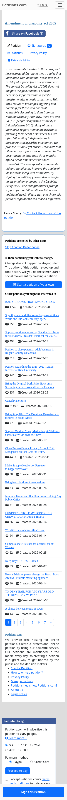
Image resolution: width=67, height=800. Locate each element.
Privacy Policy (38, 53)
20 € (37, 756)
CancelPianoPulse (15, 411)
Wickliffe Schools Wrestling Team (24, 540)
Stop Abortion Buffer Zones (22, 257)
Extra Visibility (18, 60)
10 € (24, 756)
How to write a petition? (27, 683)
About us (17, 700)
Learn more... (16, 748)
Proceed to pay (18, 781)
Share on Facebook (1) (23, 33)
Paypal (18, 772)
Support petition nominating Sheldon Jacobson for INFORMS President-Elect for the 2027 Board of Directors (32, 346)
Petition (14, 46)
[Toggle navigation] (60, 5)
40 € (12, 760)
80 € (25, 760)
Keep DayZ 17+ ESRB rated (21, 571)
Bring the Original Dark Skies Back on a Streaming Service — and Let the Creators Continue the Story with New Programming (30, 397)
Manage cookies (22, 692)
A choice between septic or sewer (24, 619)
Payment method (16, 768)
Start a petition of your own (33, 295)
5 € (11, 756)
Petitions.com (14, 5)
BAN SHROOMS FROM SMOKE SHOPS (30, 312)
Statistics (15, 53)
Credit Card (41, 772)
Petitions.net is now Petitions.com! (34, 696)
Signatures (39, 46)
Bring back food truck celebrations (25, 492)
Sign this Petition (33, 234)
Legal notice (19, 705)
